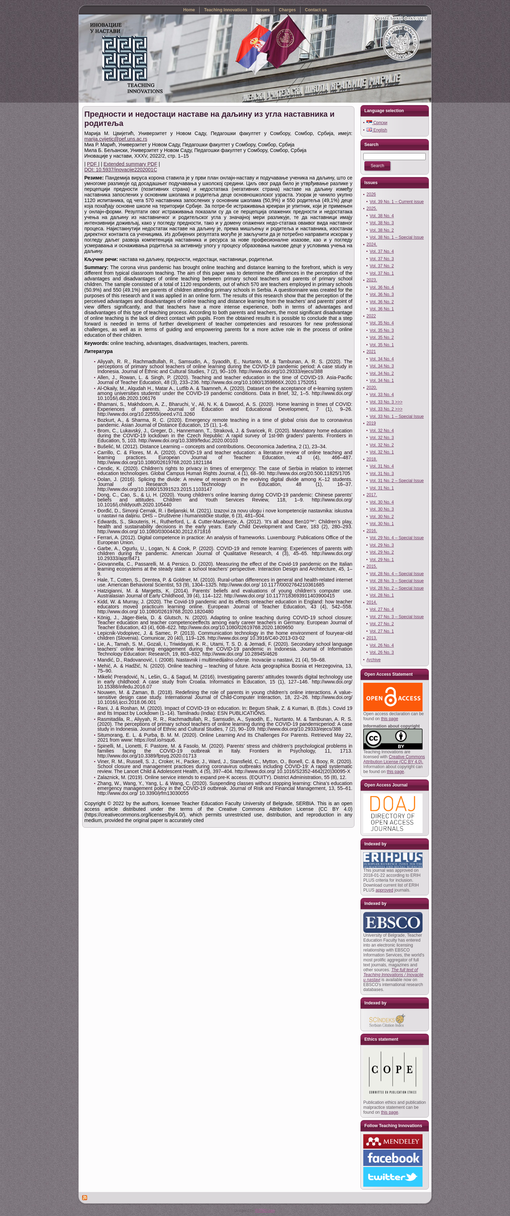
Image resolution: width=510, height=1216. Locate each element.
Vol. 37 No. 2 (382, 265)
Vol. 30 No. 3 (382, 509)
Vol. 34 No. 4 (382, 359)
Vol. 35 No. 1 (382, 344)
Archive (373, 659)
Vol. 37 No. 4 (382, 251)
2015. (371, 566)
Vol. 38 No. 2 (382, 230)
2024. (371, 244)
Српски (376, 122)
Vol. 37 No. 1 (382, 273)
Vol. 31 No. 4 (382, 466)
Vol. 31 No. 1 (382, 488)
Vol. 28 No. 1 (382, 595)
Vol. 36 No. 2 (382, 301)
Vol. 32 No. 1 (382, 452)
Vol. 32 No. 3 (382, 437)
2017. (371, 494)
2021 (371, 351)
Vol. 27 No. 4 (382, 609)
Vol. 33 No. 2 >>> (386, 409)
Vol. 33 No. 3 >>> (386, 402)
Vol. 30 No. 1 (382, 523)
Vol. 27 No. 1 (382, 631)
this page (389, 718)
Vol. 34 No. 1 (382, 380)
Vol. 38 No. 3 (382, 222)
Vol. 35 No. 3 (382, 330)
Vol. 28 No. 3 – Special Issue (397, 580)
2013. (371, 638)
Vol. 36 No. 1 (382, 308)
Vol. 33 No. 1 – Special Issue (397, 416)
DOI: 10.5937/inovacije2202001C (120, 169)
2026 (371, 194)
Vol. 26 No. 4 (382, 645)
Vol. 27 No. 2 (382, 623)
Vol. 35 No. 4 (382, 323)
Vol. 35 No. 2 (382, 337)
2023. (371, 280)
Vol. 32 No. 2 (382, 445)
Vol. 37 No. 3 (382, 258)
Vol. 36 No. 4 (382, 287)
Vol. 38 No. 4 (382, 215)
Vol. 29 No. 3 (382, 545)
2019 (371, 423)
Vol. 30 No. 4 (382, 502)
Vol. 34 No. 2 (382, 373)
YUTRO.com (265, 1210)
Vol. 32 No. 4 (382, 430)
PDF (92, 164)
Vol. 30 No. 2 (382, 516)
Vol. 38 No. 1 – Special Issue (397, 237)
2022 (371, 316)
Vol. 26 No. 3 (382, 652)
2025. (371, 208)
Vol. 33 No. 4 (382, 394)
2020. (371, 387)
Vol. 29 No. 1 (382, 559)
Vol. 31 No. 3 (382, 473)
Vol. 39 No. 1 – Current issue (397, 201)
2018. (371, 459)
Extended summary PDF (130, 164)
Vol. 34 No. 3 (382, 366)
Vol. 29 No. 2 (382, 552)
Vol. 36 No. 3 (382, 294)
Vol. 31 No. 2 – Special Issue (397, 480)
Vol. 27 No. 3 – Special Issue (397, 616)
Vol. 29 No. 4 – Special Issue (397, 537)
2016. (371, 530)
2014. (371, 602)
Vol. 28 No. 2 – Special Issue (397, 588)
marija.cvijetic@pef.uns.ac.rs (115, 139)
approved (384, 890)
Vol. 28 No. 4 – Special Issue (397, 573)
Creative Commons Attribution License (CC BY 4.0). (394, 759)
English (376, 130)
